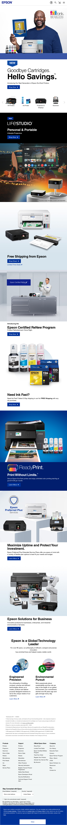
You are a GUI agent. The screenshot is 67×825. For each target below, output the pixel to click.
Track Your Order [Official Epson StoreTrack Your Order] (38, 755)
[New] (21, 122)
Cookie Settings (12, 811)
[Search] (55, 2)
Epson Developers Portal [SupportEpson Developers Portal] (25, 774)
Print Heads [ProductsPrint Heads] (6, 760)
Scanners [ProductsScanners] (5, 751)
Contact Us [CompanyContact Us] (53, 770)
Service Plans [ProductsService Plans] (6, 768)
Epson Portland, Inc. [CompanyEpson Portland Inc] (55, 763)
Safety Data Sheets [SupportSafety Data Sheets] (23, 772)
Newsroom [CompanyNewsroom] (53, 765)
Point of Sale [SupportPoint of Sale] (21, 753)
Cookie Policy (31, 811)
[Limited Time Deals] (15, 265)
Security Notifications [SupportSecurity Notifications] (24, 777)
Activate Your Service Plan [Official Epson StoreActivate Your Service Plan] (41, 760)
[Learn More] (14, 485)
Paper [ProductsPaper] (4, 765)
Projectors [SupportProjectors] (21, 748)
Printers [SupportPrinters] (20, 746)
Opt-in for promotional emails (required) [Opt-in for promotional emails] (15, 799)
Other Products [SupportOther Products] (22, 763)
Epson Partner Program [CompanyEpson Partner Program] (56, 755)
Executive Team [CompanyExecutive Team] (54, 751)
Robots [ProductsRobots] (5, 755)
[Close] (33, 821)
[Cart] (59, 2)
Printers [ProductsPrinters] (5, 746)
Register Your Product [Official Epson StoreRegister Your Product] (40, 757)
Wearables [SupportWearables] (21, 758)
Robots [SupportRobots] (20, 755)
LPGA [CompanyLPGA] (51, 760)
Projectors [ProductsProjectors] (5, 748)
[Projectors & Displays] (40, 102)
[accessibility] (51, 2)
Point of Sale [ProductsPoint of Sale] (6, 753)
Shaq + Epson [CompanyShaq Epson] (53, 758)
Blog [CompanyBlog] (51, 768)
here (4, 815)
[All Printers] (11, 101)
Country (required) (27, 791)
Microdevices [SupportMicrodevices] (22, 760)
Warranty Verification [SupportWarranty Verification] (24, 765)
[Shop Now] (13, 87)
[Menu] (63, 2)
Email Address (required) (9, 791)
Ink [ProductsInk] (3, 763)
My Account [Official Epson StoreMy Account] (37, 762)
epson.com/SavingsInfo (28, 723)
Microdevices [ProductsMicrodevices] (6, 758)
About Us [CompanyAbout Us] (52, 746)
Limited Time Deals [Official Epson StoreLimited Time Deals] (39, 748)
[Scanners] (55, 101)
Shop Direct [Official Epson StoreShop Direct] (37, 746)
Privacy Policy (27, 803)
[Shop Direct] (14, 261)
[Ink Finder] (25, 101)
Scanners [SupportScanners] (21, 751)
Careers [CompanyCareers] (52, 753)
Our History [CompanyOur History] (53, 748)
